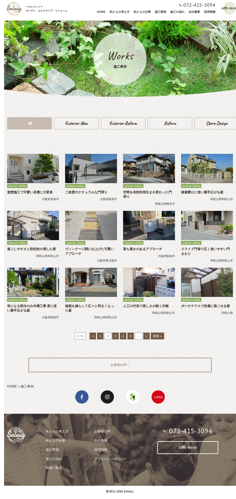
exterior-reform (123, 123)
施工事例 (158, 11)
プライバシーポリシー (110, 460)
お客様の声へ (120, 366)
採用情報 (207, 11)
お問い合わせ (227, 8)
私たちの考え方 (118, 11)
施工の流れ (175, 11)
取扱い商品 (54, 469)
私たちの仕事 (140, 11)
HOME (99, 11)
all (29, 123)
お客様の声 (102, 433)
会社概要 (192, 11)
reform (170, 123)
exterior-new (76, 123)
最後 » (158, 336)
